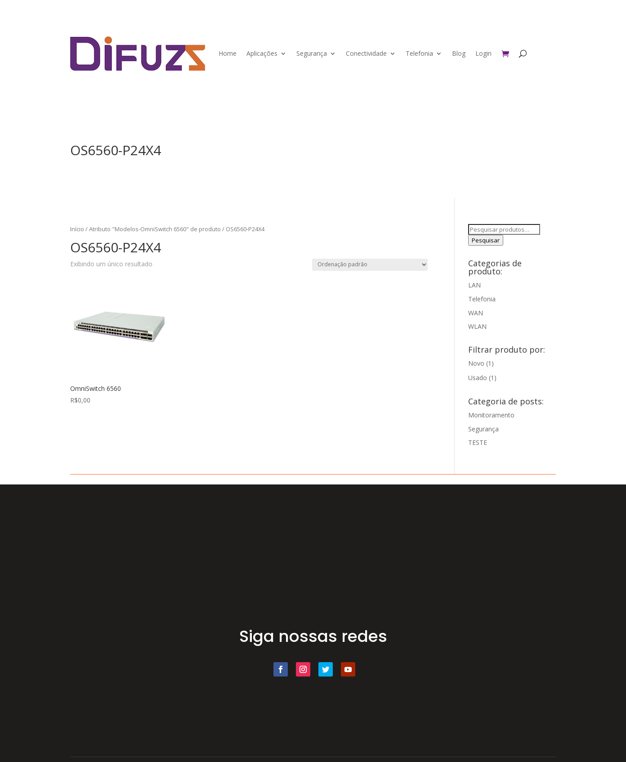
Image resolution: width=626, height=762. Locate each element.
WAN (475, 313)
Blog (458, 53)
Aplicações (261, 53)
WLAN (477, 326)
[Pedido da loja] (370, 265)
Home (228, 53)
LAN (474, 285)
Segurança (311, 53)
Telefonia (419, 53)
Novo (476, 363)
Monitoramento (491, 415)
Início (77, 229)
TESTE (477, 442)
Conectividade (366, 53)
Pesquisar (486, 240)
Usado (477, 377)
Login (483, 53)
